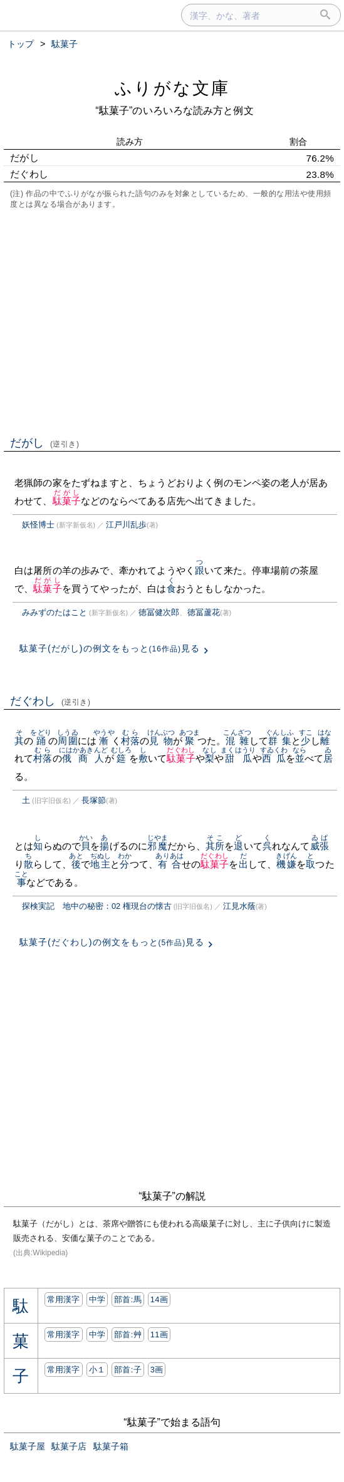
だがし (45, 443)
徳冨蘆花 (203, 612)
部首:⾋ (128, 1334)
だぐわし (50, 701)
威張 (319, 846)
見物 (161, 740)
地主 (100, 864)
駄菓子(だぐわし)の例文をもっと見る (111, 942)
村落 (130, 740)
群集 (280, 740)
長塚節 (93, 800)
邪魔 (157, 846)
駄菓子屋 (27, 1446)
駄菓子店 (68, 1446)
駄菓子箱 (110, 1446)
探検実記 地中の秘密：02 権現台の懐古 (97, 906)
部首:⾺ (128, 1299)
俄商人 (83, 758)
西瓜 (274, 758)
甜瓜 (238, 758)
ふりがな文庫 (172, 88)
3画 (157, 1369)
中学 (97, 1299)
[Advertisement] (172, 321)
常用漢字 (63, 1299)
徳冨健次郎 (158, 612)
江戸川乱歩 (126, 524)
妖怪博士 (38, 524)
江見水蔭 (239, 906)
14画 (159, 1299)
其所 (215, 846)
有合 (169, 864)
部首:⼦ (128, 1369)
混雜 (237, 740)
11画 (159, 1334)
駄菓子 (67, 500)
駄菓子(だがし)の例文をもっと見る (109, 648)
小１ (97, 1369)
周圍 (67, 740)
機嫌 (286, 864)
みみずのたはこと (54, 612)
